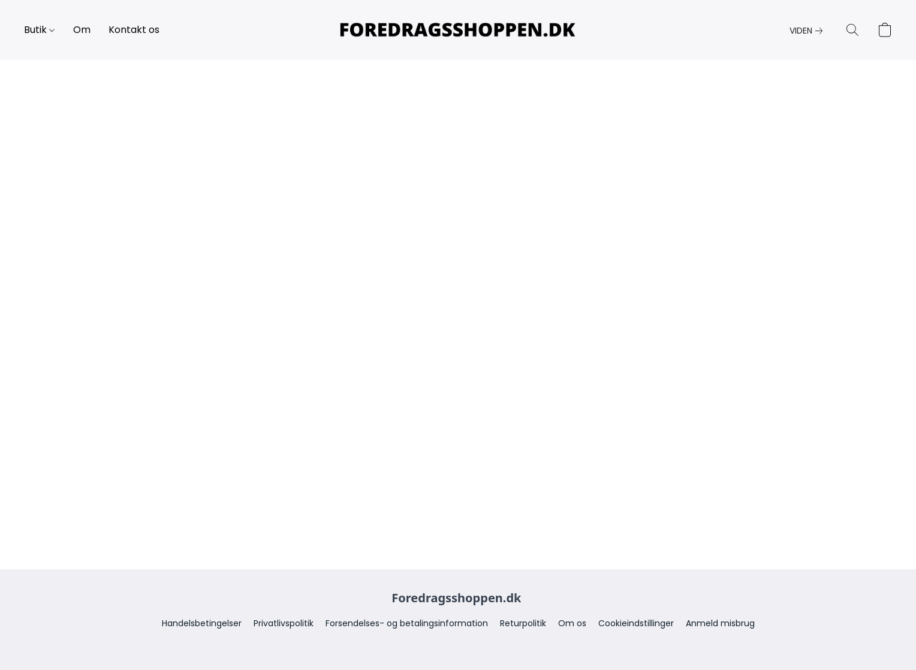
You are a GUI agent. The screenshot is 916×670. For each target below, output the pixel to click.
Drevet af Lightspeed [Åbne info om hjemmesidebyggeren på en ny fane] (458, 644)
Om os (572, 623)
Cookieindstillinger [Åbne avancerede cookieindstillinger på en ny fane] (636, 623)
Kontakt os (134, 30)
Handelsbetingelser (202, 623)
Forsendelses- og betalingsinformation (407, 623)
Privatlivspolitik (284, 623)
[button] (458, 30)
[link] (808, 30)
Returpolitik (523, 623)
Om (82, 30)
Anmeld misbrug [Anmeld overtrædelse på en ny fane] (720, 623)
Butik (39, 30)
